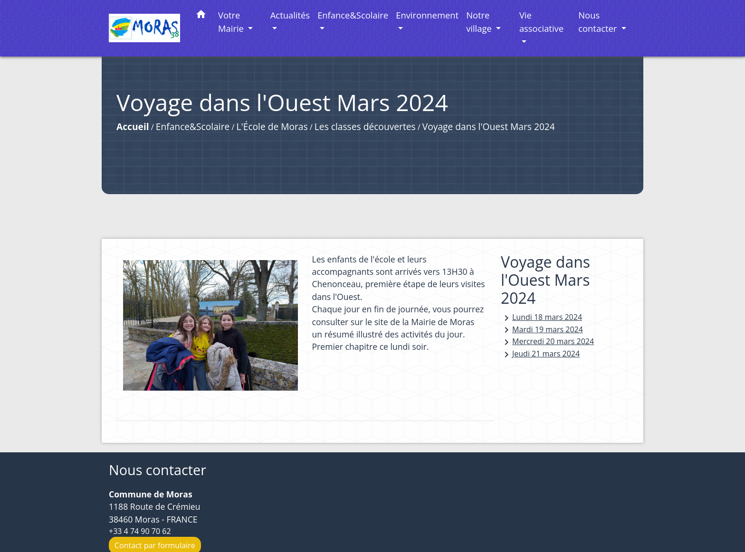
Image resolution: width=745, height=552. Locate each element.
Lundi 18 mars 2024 (541, 318)
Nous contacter (157, 470)
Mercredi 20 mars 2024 (547, 342)
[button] (201, 16)
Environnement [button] (427, 15)
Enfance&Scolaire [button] (352, 15)
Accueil (132, 126)
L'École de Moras (272, 126)
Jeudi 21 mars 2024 (540, 354)
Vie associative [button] (541, 21)
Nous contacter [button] (598, 21)
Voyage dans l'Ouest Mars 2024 (488, 126)
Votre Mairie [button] (232, 21)
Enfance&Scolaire (192, 126)
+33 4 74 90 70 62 (140, 531)
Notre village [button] (480, 21)
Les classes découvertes (365, 126)
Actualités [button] (290, 15)
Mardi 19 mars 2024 (542, 330)
